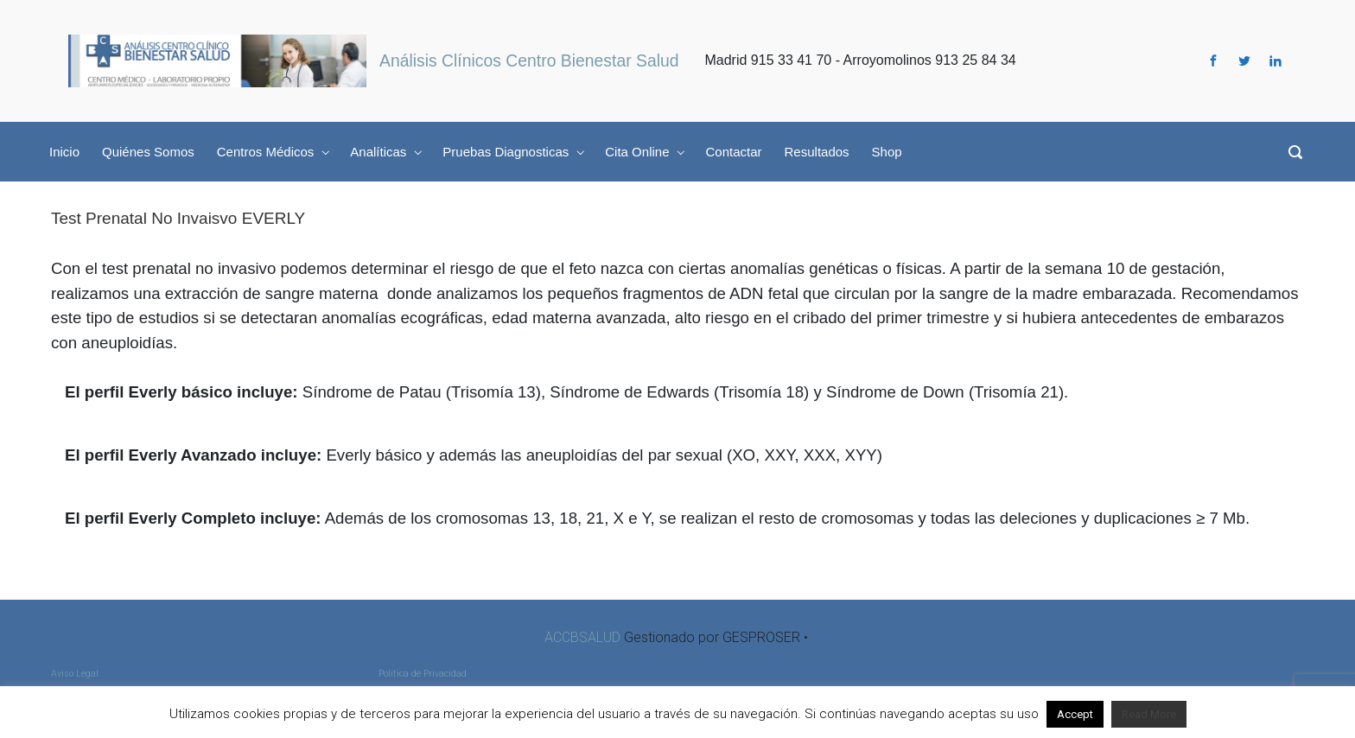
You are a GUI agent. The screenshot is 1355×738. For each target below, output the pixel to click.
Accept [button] (1075, 714)
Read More (1149, 714)
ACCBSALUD (582, 637)
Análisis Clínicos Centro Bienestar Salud (528, 60)
